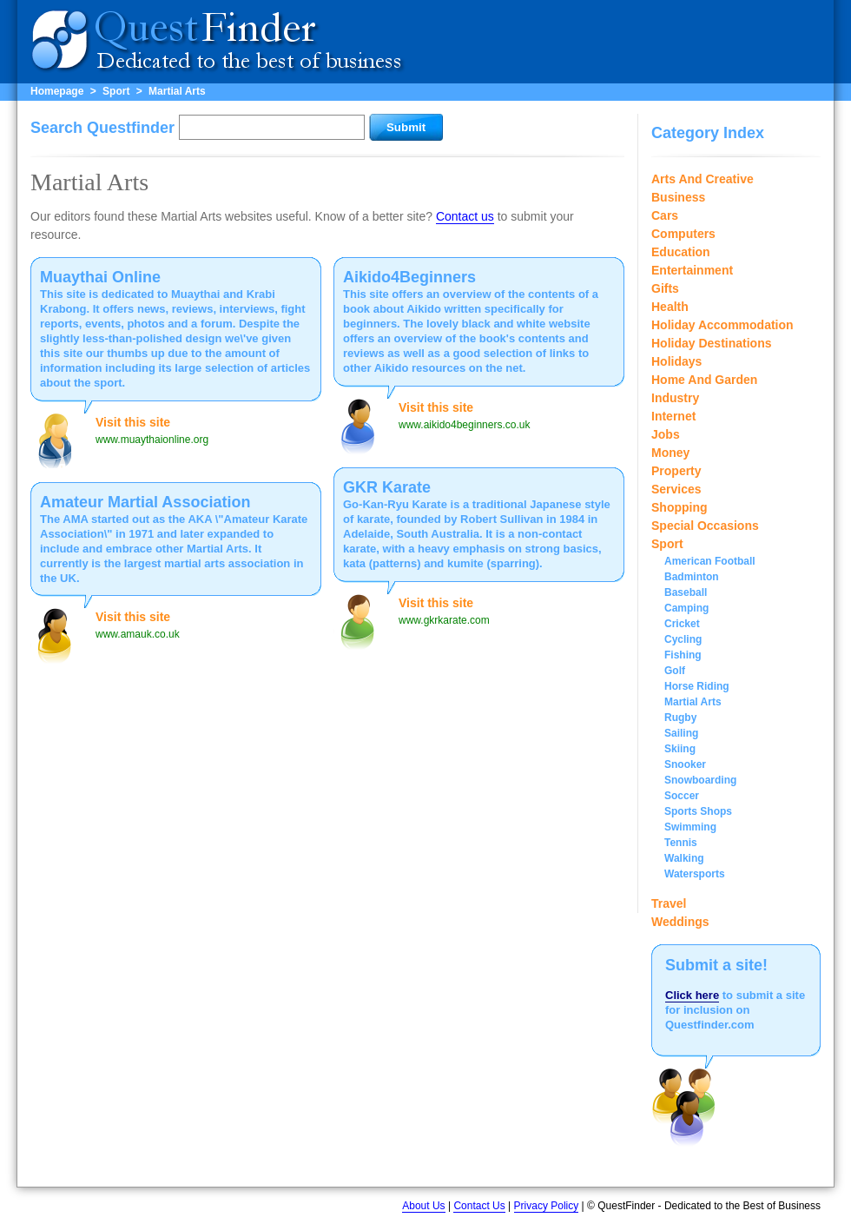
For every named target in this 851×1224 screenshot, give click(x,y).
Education (680, 252)
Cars (664, 215)
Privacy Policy (546, 1206)
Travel (668, 903)
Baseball (685, 592)
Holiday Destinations (711, 343)
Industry (675, 398)
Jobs (665, 434)
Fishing (683, 655)
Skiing (680, 749)
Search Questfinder (102, 127)
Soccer (681, 796)
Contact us (465, 216)
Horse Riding (696, 686)
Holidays (676, 361)
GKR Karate (387, 487)
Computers (683, 234)
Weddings (680, 922)
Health (670, 307)
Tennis (680, 843)
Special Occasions (705, 526)
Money (670, 453)
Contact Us (479, 1206)
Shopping (679, 507)
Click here (692, 995)
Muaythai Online (100, 277)
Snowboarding (700, 780)
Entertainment (692, 270)
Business (678, 197)
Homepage (56, 91)
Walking (684, 858)
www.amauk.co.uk (138, 634)
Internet (673, 416)
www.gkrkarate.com (444, 620)
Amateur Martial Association (145, 502)
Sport (115, 91)
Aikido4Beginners (409, 277)
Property (676, 471)
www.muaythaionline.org (152, 439)
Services (676, 489)
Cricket (682, 624)
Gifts (665, 288)
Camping (686, 608)
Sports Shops (698, 811)
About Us (423, 1206)
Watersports (694, 874)
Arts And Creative (702, 179)
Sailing (681, 733)
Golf (674, 671)
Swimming (690, 827)
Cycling (683, 639)
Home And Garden (704, 380)
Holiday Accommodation (722, 325)
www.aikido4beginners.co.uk (464, 425)
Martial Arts (177, 91)
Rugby (680, 717)
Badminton (691, 577)
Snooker (685, 764)
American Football (709, 561)
